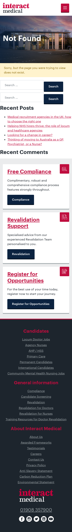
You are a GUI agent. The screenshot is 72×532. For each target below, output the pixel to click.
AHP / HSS (36, 350)
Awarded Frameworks (36, 442)
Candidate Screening (36, 396)
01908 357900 (36, 509)
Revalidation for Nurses (36, 413)
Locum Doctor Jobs (36, 339)
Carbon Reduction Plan (36, 476)
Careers (36, 453)
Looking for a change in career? (30, 135)
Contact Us (36, 459)
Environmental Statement (36, 482)
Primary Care (36, 356)
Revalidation (36, 402)
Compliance (36, 391)
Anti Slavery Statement (36, 470)
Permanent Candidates (36, 362)
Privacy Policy (36, 465)
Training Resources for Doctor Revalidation (36, 419)
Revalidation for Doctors (36, 408)
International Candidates (36, 367)
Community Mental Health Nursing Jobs (36, 373)
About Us (36, 436)
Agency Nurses (36, 345)
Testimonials (36, 448)
